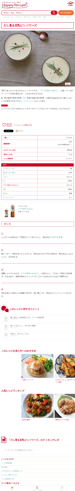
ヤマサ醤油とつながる (10, 483)
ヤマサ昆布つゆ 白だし (11, 185)
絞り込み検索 (65, 13)
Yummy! (19, 17)
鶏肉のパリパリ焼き (62, 420)
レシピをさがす (7, 459)
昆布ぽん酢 (37, 17)
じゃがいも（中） (9, 168)
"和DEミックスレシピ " (25, 101)
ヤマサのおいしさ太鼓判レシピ (12, 471)
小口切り (53, 237)
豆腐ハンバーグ (27, 380)
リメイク (52, 17)
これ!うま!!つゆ (7, 17)
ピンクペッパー (8, 198)
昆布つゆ (27, 17)
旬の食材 (4, 467)
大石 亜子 (68, 159)
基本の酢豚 (26, 420)
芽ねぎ (5, 193)
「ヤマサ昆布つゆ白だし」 (50, 91)
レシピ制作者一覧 (7, 479)
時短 (44, 17)
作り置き (61, 17)
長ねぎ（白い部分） (10, 173)
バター (5, 177)
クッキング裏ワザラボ (9, 475)
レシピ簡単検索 (6, 463)
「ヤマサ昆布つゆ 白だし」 (30, 273)
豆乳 (4, 189)
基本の (68, 17)
